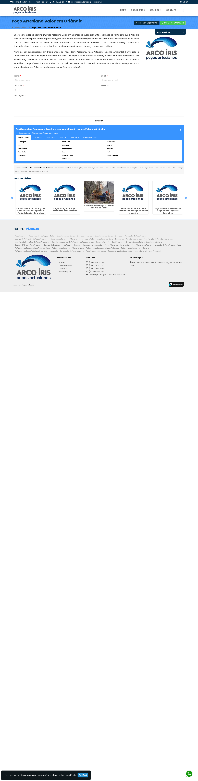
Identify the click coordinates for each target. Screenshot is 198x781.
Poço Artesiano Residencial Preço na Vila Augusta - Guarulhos (28, 324)
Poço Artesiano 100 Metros (96, 740)
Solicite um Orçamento (146, 23)
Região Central (23, 137)
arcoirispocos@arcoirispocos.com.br (86, 2)
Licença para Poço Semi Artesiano (128, 727)
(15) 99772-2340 (59, 2)
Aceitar (83, 775)
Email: (104, 76)
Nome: (17, 76)
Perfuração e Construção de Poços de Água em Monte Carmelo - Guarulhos (28, 467)
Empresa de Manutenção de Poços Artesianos (95, 724)
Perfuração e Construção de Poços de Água (67, 740)
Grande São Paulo (90, 137)
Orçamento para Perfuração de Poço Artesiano (144, 730)
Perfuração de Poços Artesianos (62, 724)
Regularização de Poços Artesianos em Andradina (28, 236)
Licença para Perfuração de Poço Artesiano (96, 727)
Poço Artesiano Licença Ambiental (148, 740)
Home (123, 10)
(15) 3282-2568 (96, 757)
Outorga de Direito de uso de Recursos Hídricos (62, 734)
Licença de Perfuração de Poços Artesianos (31, 727)
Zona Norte (38, 137)
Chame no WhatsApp (173, 23)
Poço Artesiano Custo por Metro (120, 740)
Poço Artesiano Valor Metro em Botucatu (28, 525)
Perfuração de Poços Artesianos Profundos (102, 737)
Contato (171, 10)
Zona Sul (62, 137)
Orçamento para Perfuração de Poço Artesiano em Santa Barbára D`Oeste (28, 383)
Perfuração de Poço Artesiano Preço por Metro (32, 737)
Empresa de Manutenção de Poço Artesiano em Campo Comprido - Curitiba (28, 616)
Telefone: (19, 85)
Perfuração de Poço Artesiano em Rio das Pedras (28, 703)
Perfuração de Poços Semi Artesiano (135, 737)
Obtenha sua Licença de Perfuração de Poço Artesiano (73, 730)
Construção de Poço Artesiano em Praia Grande (28, 263)
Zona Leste (74, 137)
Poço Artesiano (21, 724)
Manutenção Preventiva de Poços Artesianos (32, 730)
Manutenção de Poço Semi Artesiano (158, 727)
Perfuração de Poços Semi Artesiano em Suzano (28, 584)
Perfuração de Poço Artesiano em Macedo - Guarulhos (28, 351)
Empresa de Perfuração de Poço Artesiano (131, 724)
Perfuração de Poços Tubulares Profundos (31, 740)
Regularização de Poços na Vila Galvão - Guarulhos (28, 412)
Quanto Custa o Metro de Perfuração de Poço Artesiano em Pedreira (28, 675)
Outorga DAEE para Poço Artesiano (28, 734)
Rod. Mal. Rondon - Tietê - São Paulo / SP (30, 2)
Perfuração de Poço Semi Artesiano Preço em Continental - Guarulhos (28, 437)
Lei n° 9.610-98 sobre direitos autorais (34, 172)
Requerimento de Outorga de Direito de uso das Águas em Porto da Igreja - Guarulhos (28, 207)
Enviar (99, 121)
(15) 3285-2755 (96, 754)
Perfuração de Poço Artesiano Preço (167, 734)
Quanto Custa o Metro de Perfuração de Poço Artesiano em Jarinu (28, 293)
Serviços (155, 10)
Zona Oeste (50, 137)
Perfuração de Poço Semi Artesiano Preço (68, 737)
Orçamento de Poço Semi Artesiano (109, 730)
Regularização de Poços (38, 724)
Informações (65, 760)
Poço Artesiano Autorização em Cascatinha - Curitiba (27, 496)
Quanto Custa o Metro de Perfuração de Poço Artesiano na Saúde (28, 557)
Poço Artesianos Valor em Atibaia (28, 644)
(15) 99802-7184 (97, 760)
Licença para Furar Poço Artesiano (64, 727)
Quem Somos (138, 10)
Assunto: (105, 85)
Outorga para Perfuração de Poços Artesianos (100, 734)
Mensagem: (20, 95)
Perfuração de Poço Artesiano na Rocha (135, 734)
